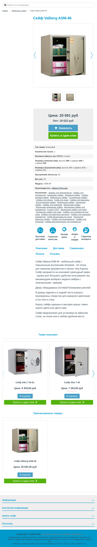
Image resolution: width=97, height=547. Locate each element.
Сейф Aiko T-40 (72, 382)
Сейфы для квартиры (79, 200)
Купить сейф (9, 516)
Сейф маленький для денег (59, 217)
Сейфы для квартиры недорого (55, 214)
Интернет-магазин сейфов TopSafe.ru (62, 534)
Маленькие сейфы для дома (74, 210)
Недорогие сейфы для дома (49, 212)
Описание (41, 248)
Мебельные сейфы (58, 197)
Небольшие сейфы (66, 202)
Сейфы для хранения (52, 205)
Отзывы (55, 254)
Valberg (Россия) (59, 188)
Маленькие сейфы (72, 205)
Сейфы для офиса (44, 200)
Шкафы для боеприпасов (60, 193)
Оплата (40, 254)
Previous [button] (3, 373)
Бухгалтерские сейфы (46, 202)
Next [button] (93, 373)
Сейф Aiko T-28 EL (25, 382)
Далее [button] (91, 55)
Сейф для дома (61, 200)
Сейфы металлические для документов (63, 222)
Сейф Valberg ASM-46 (25, 461)
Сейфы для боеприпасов (63, 219)
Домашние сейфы (55, 195)
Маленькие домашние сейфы (49, 207)
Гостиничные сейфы (78, 197)
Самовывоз (77, 248)
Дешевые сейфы (72, 195)
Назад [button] (35, 55)
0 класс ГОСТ (53, 210)
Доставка (58, 248)
